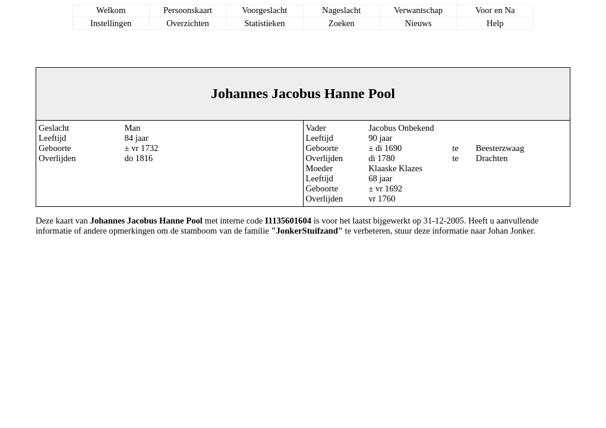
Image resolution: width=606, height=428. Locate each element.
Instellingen (110, 23)
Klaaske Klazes (395, 168)
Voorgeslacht (264, 10)
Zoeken (342, 23)
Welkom (110, 10)
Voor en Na (495, 10)
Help (495, 23)
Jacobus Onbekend (401, 128)
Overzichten (187, 23)
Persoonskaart (187, 10)
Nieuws (418, 23)
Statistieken (264, 23)
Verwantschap (418, 10)
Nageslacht (341, 10)
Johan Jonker (510, 230)
